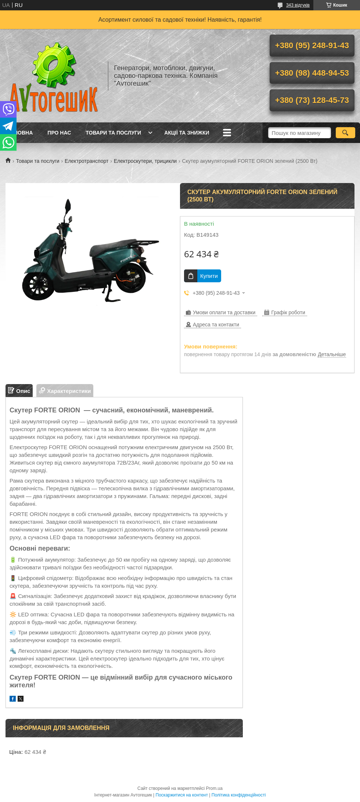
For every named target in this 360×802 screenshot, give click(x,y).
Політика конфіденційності (239, 795)
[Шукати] (345, 132)
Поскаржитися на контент (182, 795)
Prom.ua (214, 788)
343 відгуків (298, 5)
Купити (209, 276)
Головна (20, 133)
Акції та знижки (186, 133)
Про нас (59, 133)
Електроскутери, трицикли (145, 161)
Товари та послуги (113, 133)
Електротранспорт (86, 161)
